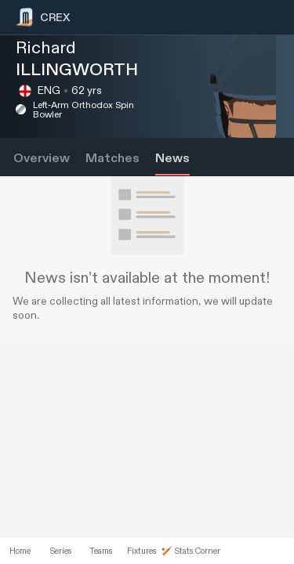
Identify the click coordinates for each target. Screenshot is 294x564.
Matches (112, 158)
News (172, 158)
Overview (41, 158)
